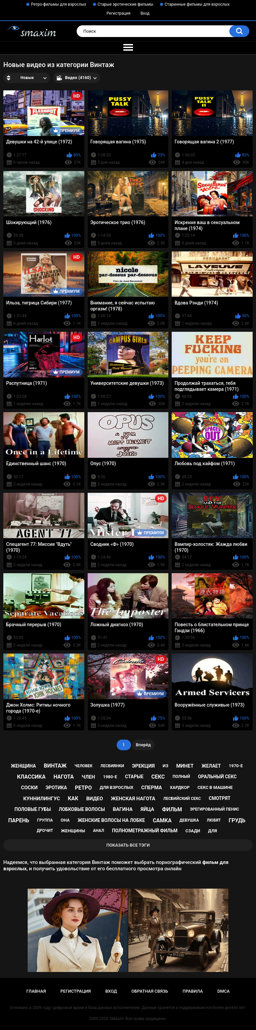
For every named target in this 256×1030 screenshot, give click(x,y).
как (73, 798)
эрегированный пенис (214, 809)
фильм (172, 809)
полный (181, 776)
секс (158, 777)
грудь (237, 820)
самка (162, 820)
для (212, 830)
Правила (193, 991)
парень (18, 820)
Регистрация (119, 13)
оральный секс (217, 776)
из (165, 765)
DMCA (223, 991)
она (65, 820)
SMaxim (116, 1018)
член (88, 777)
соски (29, 788)
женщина (23, 766)
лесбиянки (112, 766)
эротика (56, 787)
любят (214, 820)
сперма (151, 788)
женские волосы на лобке (111, 820)
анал (98, 830)
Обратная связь (149, 991)
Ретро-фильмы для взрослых (58, 4)
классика (31, 777)
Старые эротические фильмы (125, 4)
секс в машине (215, 787)
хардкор (179, 787)
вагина (122, 809)
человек (84, 766)
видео (94, 799)
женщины (73, 830)
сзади (192, 830)
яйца (147, 809)
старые (134, 776)
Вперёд (143, 744)
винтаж (55, 766)
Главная (36, 991)
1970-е (236, 765)
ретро (83, 788)
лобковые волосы (82, 809)
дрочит (45, 830)
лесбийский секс (182, 798)
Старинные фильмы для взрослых (197, 4)
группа (45, 820)
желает (211, 766)
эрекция (143, 766)
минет (185, 766)
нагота (63, 777)
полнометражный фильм (145, 830)
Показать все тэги (128, 845)
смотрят (219, 798)
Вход (144, 13)
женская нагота (133, 799)
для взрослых (116, 787)
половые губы (33, 809)
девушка (189, 820)
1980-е (110, 776)
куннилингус (41, 799)
